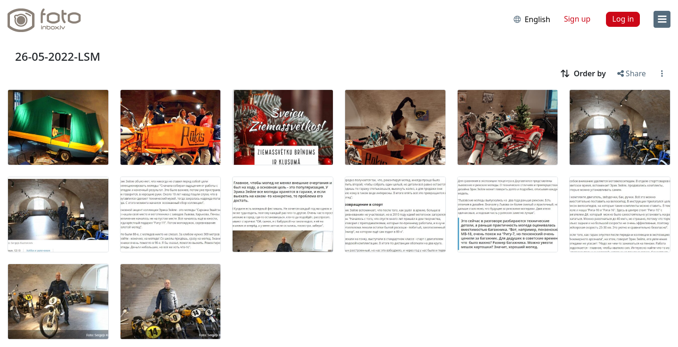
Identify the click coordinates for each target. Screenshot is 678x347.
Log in (623, 19)
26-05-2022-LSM (57, 56)
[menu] (662, 19)
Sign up (577, 19)
